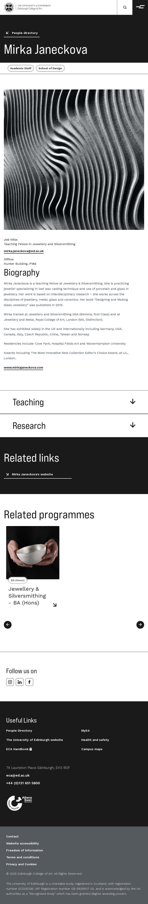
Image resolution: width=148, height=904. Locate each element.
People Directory (19, 730)
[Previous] (8, 625)
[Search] (125, 7)
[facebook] (29, 682)
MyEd (85, 730)
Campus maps (92, 749)
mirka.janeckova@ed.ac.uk (24, 251)
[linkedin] (20, 682)
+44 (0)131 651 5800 (23, 783)
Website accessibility (22, 843)
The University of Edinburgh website (34, 740)
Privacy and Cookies (21, 864)
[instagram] (10, 682)
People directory (21, 33)
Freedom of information (24, 850)
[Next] (140, 625)
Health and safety (95, 740)
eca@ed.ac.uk (18, 775)
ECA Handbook (19, 749)
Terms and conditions (22, 857)
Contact (12, 836)
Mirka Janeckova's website (29, 474)
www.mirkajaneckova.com (23, 367)
